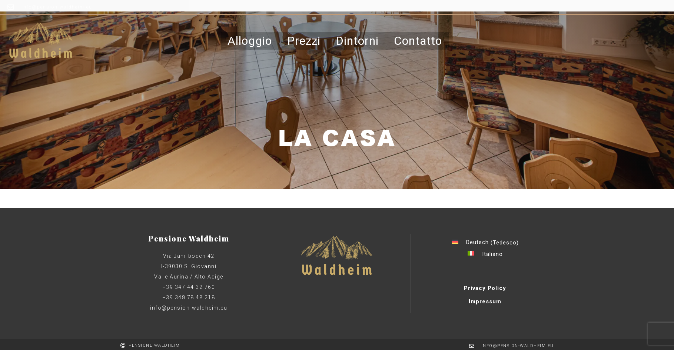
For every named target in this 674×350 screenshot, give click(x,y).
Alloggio (250, 39)
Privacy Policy (485, 288)
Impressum (485, 301)
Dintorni (357, 39)
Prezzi (304, 39)
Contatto (418, 39)
